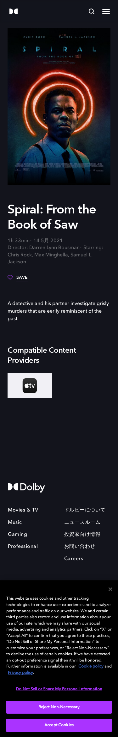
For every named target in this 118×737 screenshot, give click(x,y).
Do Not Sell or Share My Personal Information (59, 689)
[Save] (18, 279)
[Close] (110, 589)
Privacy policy (20, 673)
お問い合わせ (79, 546)
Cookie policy (91, 666)
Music (15, 522)
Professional (23, 546)
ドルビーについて (85, 510)
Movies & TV (23, 510)
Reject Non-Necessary (59, 707)
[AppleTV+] (30, 385)
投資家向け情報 (82, 534)
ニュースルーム (82, 522)
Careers (73, 558)
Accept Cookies (59, 725)
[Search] (91, 11)
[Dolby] (14, 11)
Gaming (17, 534)
